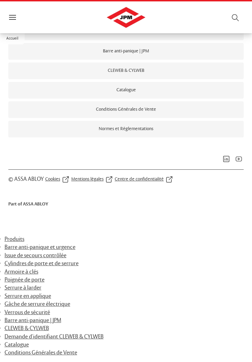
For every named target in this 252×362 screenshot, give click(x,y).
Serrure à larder (23, 288)
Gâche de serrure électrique (37, 304)
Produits (14, 239)
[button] (12, 39)
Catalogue (17, 344)
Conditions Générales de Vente (41, 352)
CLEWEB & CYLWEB (27, 328)
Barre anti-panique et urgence (40, 247)
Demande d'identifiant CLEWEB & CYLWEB (54, 336)
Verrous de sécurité (27, 312)
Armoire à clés (21, 272)
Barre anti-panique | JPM (33, 320)
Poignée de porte (24, 280)
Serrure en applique (28, 296)
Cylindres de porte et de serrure (42, 263)
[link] (126, 51)
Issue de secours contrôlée (35, 255)
